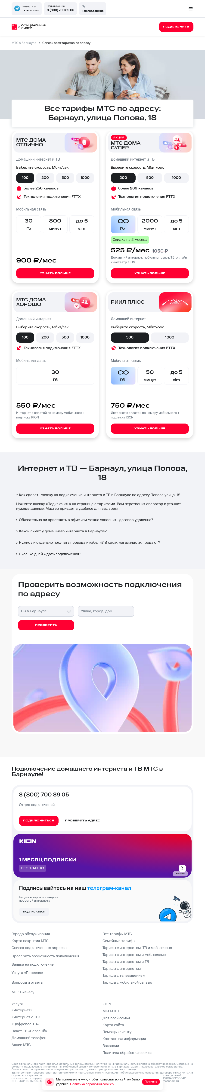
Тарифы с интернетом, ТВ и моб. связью (137, 948)
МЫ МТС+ (111, 1011)
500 (65, 178)
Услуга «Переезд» (27, 973)
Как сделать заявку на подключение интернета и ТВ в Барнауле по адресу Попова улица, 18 (97, 495)
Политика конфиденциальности (115, 1064)
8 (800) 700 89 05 (60, 10)
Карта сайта (113, 1025)
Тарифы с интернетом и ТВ (125, 962)
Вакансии (110, 1046)
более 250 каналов (41, 188)
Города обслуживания (31, 934)
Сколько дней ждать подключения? (48, 554)
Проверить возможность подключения (45, 956)
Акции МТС (21, 1045)
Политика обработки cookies (127, 1053)
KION (106, 1004)
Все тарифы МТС (117, 934)
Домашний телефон (29, 1038)
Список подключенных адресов (39, 948)
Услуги (17, 1004)
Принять (151, 1081)
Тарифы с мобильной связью (127, 982)
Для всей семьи (116, 1018)
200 (45, 178)
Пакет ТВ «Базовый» (29, 1031)
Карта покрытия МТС (30, 941)
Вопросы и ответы (27, 982)
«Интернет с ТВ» (26, 1017)
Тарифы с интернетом (121, 969)
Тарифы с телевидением (123, 975)
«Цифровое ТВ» (25, 1024)
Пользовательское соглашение (161, 1066)
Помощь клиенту (116, 1032)
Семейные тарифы (118, 941)
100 (25, 178)
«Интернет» (22, 1010)
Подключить (58, 504)
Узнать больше (55, 273)
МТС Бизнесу (23, 992)
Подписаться (34, 911)
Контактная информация (124, 1039)
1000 (85, 178)
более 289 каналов (135, 188)
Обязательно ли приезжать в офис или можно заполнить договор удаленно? (84, 520)
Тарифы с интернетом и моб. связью (134, 955)
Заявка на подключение (33, 964)
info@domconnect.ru (165, 1081)
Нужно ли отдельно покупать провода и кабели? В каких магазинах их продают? (87, 542)
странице (130, 1069)
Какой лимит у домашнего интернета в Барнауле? (61, 531)
